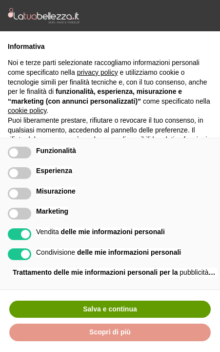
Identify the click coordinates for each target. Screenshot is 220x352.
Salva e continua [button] (110, 309)
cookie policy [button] (27, 110)
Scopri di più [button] (110, 332)
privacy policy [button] (97, 72)
